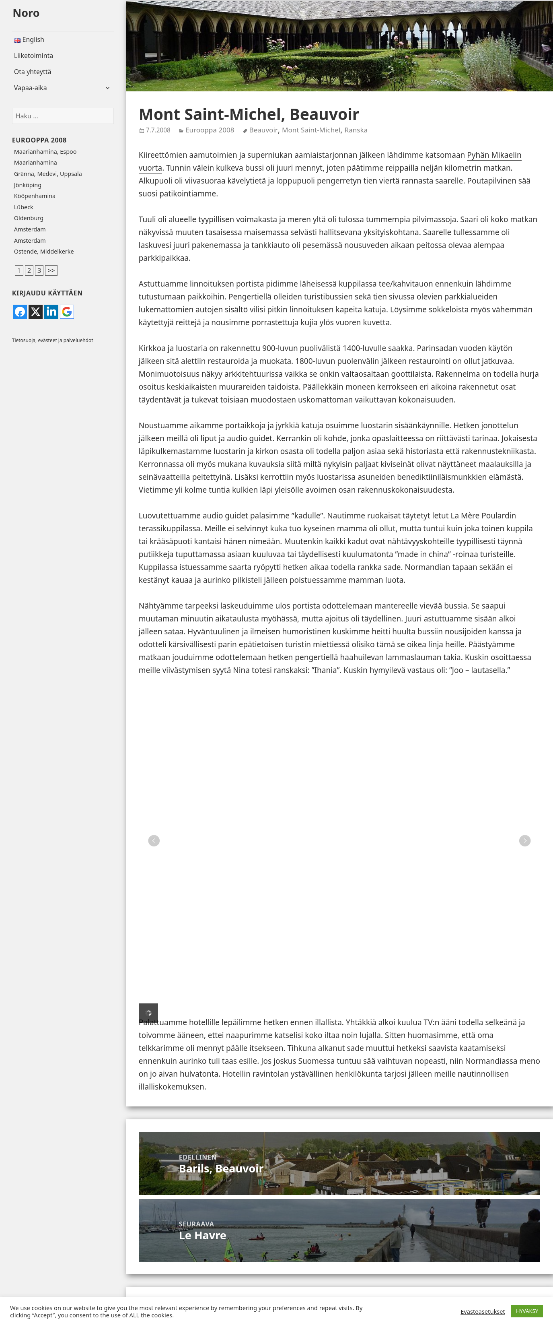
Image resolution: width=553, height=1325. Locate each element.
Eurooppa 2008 (39, 140)
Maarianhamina (35, 162)
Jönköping (27, 185)
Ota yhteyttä (32, 71)
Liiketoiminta (33, 55)
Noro (25, 12)
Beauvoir (263, 129)
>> (51, 270)
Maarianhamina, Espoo (45, 151)
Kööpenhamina (35, 196)
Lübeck (23, 207)
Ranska (356, 129)
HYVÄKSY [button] (527, 1311)
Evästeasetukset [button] (482, 1311)
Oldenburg (28, 218)
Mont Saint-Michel (311, 129)
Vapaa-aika (30, 87)
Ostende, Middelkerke (44, 251)
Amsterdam (30, 229)
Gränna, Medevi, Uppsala (48, 173)
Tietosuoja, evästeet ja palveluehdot (52, 340)
